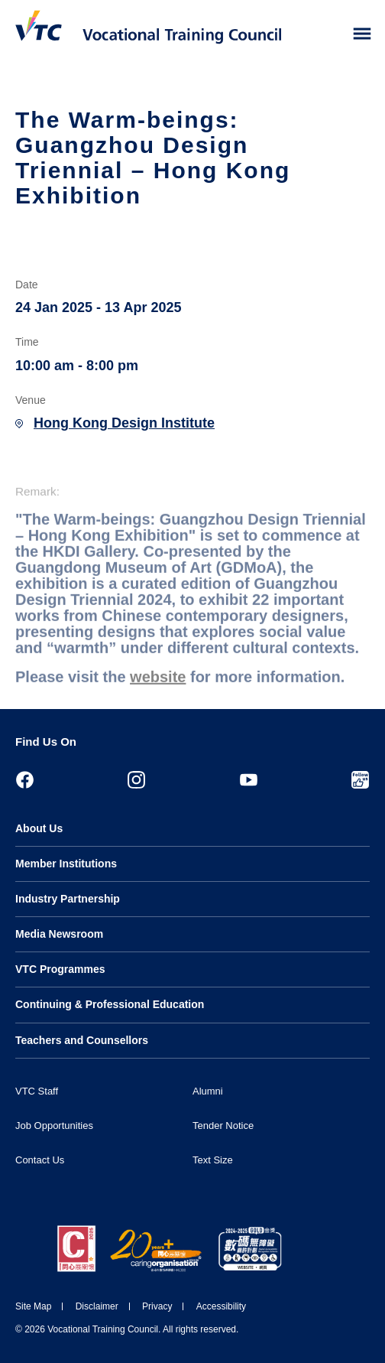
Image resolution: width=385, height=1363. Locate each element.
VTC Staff (36, 1091)
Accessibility (221, 1306)
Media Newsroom (59, 934)
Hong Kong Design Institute (124, 423)
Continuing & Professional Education (109, 1004)
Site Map (33, 1306)
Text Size (212, 1160)
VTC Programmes (60, 969)
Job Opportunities (54, 1125)
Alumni (207, 1091)
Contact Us (39, 1160)
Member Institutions (66, 863)
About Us (39, 828)
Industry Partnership (67, 899)
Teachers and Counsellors (81, 1040)
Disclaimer (97, 1306)
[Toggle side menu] (362, 34)
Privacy (157, 1306)
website (158, 690)
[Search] (330, 34)
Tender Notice (223, 1125)
